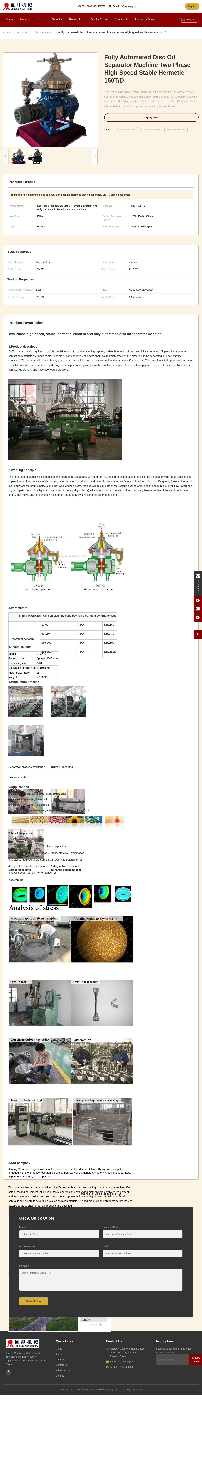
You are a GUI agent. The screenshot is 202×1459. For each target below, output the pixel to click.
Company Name (111, 1227)
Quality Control (99, 19)
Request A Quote (145, 19)
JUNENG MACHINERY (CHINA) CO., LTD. (102, 1389)
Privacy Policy (63, 1370)
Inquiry (192, 6)
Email (106, 1246)
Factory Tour (76, 19)
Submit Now (33, 1301)
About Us (57, 19)
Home (9, 19)
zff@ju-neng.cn (128, 6)
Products (25, 19)
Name (23, 1227)
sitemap (60, 1375)
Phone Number (27, 1246)
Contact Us (121, 19)
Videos (41, 19)
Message (24, 1265)
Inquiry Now (151, 117)
